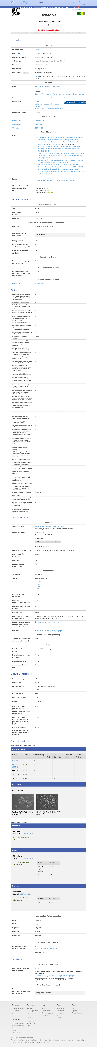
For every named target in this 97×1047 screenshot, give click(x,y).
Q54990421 (39, 128)
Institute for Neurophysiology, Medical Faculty (50, 98)
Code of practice (32, 1011)
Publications (16, 1033)
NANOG (15, 761)
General (15, 34)
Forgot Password (77, 1013)
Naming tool (61, 1013)
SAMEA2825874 (40, 284)
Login (83, 3)
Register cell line (17, 1009)
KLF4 (38, 587)
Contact (59, 1018)
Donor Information (26, 34)
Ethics (37, 34)
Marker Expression (19, 750)
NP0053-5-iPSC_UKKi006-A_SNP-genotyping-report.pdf (55, 976)
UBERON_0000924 (26, 894)
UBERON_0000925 (26, 834)
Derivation (46, 34)
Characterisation (70, 34)
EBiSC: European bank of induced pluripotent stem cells (57, 181)
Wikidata (15, 128)
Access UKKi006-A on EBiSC (75, 103)
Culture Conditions (58, 34)
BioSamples (16, 121)
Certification (46, 1011)
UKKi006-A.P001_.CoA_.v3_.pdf (47, 949)
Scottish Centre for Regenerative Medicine (49, 109)
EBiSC (37, 102)
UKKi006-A (38, 50)
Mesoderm (16, 851)
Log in (74, 1009)
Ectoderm (15, 886)
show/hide (26, 73)
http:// (37, 981)
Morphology (16, 785)
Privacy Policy (68, 7)
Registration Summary (78, 10)
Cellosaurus (16, 125)
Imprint (29, 1026)
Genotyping (81, 34)
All (15, 1013)
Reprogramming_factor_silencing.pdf (48, 623)
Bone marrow (39, 533)
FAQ (43, 1009)
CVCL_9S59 (39, 125)
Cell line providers (18, 1024)
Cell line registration (48, 1013)
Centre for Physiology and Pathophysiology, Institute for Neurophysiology (59, 94)
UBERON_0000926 (26, 859)
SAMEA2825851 (40, 121)
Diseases (15, 1031)
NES (39, 903)
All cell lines (15, 1011)
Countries (15, 1028)
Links (28, 1013)
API (58, 1016)
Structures (60, 1011)
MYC (38, 589)
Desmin (40, 875)
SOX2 (38, 585)
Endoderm (16, 826)
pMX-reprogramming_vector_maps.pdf (49, 631)
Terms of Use (31, 1024)
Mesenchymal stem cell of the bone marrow (49, 527)
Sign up (74, 1011)
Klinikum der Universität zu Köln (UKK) (48, 87)
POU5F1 (39, 582)
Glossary (45, 1016)
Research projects (18, 1026)
